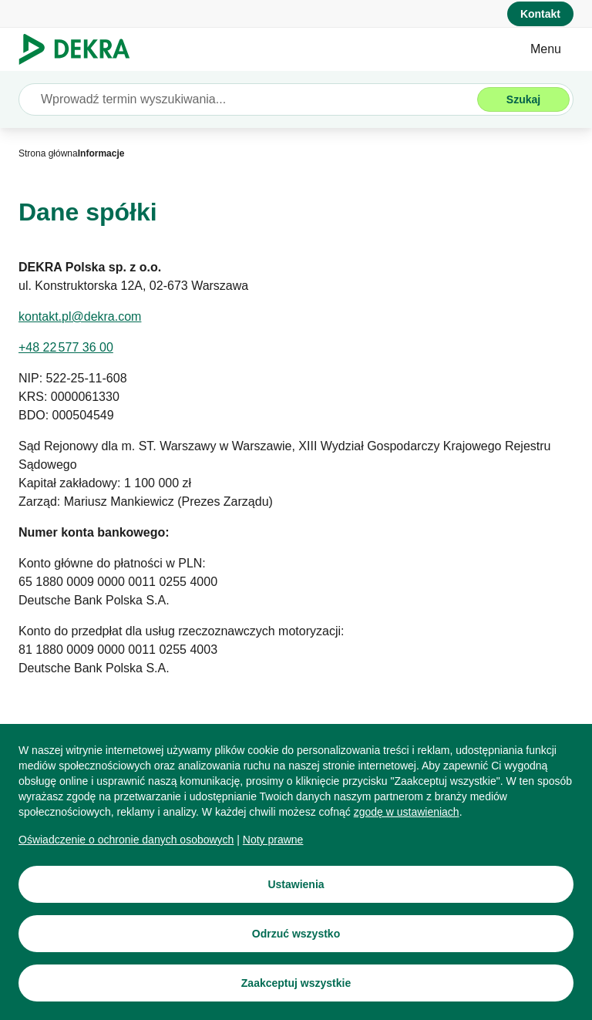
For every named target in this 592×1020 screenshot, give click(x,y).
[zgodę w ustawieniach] (406, 812)
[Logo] (80, 49)
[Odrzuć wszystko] (296, 933)
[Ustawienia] (296, 884)
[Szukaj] (523, 99)
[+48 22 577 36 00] (65, 347)
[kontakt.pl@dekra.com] (79, 317)
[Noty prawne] (273, 839)
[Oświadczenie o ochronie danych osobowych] (126, 839)
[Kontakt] (540, 14)
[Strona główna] (48, 153)
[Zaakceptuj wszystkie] (296, 982)
